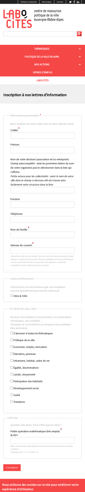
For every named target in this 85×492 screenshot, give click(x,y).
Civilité (14, 130)
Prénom (14, 144)
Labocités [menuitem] (43, 80)
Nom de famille (18, 229)
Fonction (15, 199)
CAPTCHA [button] (12, 418)
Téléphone (16, 214)
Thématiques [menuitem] (41, 48)
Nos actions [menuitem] (41, 64)
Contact (60, 2)
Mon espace (46, 2)
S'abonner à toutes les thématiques (33, 333)
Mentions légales (37, 482)
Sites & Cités (20, 296)
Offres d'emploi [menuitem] (42, 72)
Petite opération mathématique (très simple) (35, 431)
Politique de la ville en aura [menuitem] (42, 56)
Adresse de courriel (21, 245)
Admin (52, 482)
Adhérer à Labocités (29, 2)
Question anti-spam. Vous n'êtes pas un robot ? (40, 436)
